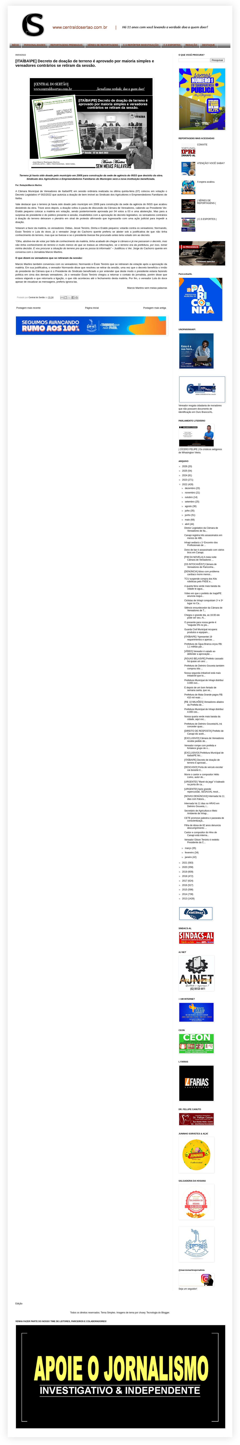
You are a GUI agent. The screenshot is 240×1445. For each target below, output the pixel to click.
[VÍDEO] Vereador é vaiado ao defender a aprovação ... (199, 652)
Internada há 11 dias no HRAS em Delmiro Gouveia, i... (201, 804)
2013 (185, 898)
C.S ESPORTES (172, 45)
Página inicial (92, 308)
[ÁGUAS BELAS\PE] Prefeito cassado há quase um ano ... (203, 660)
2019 (185, 871)
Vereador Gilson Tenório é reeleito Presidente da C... (201, 841)
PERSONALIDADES (35, 45)
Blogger (165, 1312)
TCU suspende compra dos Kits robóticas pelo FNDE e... (200, 580)
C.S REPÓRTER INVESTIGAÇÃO (141, 45)
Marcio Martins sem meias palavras (147, 287)
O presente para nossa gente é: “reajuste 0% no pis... (200, 623)
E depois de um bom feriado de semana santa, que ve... (200, 689)
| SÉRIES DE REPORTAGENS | (206, 202)
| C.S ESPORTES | (207, 219)
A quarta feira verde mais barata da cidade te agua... (202, 587)
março (188, 848)
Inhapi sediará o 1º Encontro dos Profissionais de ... (201, 544)
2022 (185, 484)
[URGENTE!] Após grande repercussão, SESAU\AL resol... (202, 790)
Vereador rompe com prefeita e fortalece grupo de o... (200, 747)
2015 (185, 889)
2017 (185, 880)
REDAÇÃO (191, 45)
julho (187, 510)
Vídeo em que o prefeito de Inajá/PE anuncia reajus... (202, 594)
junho (188, 515)
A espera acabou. (206, 182)
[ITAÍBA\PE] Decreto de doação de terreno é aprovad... (202, 761)
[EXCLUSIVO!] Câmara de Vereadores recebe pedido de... (204, 739)
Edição (18, 1303)
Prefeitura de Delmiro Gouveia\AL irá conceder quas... (203, 725)
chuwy (142, 1312)
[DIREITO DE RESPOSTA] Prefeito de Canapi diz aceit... (203, 732)
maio (187, 519)
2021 (185, 862)
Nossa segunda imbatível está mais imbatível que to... (202, 674)
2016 (185, 885)
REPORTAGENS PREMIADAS (66, 45)
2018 (185, 876)
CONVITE (202, 144)
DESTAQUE (208, 45)
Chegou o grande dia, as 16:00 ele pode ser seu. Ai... (202, 616)
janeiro (188, 857)
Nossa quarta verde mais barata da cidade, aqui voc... (202, 718)
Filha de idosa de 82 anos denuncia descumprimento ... (202, 826)
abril (187, 524)
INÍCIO (15, 45)
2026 (185, 466)
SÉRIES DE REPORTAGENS (103, 45)
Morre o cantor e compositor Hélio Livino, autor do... (201, 776)
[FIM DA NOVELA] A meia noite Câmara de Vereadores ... (200, 558)
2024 (185, 475)
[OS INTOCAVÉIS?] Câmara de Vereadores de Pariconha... (200, 565)
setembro (190, 501)
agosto (188, 506)
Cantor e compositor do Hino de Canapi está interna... (200, 833)
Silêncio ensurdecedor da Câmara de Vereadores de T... (203, 609)
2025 (185, 470)
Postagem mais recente (28, 308)
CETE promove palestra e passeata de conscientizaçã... (204, 819)
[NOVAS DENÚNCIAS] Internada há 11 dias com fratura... (204, 797)
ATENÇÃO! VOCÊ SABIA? (211, 163)
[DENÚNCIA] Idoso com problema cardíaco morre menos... (201, 573)
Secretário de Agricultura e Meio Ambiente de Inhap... (200, 812)
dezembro (190, 488)
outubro (189, 497)
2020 (185, 867)
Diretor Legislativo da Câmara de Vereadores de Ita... (201, 529)
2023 (185, 479)
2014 (185, 894)
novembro (190, 492)
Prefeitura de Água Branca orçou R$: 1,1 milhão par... (203, 645)
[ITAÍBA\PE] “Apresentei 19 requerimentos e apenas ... (199, 638)
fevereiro (189, 852)
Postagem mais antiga (154, 308)
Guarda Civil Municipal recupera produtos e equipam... (200, 630)
